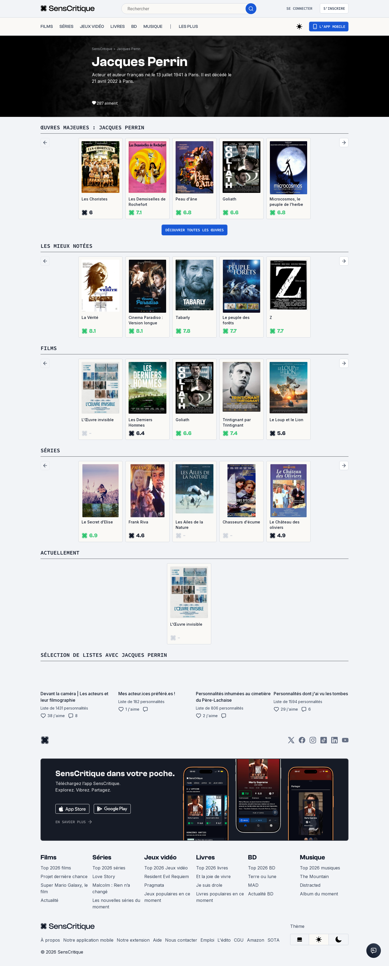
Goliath (229, 199)
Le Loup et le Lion (286, 419)
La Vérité (90, 317)
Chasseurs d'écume (241, 522)
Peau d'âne (186, 199)
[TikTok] (323, 742)
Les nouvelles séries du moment (116, 903)
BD (252, 857)
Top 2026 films (56, 868)
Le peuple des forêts (236, 320)
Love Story (103, 876)
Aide (157, 940)
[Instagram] (313, 742)
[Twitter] (291, 742)
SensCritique (102, 49)
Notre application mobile (88, 940)
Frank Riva (138, 522)
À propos (50, 940)
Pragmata (154, 885)
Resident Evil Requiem (166, 876)
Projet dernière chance (64, 876)
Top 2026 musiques (320, 868)
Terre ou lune (262, 876)
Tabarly (183, 317)
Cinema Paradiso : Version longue (146, 320)
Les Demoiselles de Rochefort (147, 202)
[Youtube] (345, 742)
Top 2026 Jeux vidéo (166, 868)
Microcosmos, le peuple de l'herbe (286, 202)
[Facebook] (302, 742)
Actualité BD (260, 893)
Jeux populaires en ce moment (167, 897)
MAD (253, 885)
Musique (312, 857)
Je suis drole (209, 885)
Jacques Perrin (128, 49)
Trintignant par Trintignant (237, 422)
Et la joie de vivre (213, 876)
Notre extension (133, 940)
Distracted (310, 885)
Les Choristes (95, 199)
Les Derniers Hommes (140, 422)
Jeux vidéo (160, 857)
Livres (205, 857)
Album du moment (319, 893)
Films (48, 857)
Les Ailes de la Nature (189, 525)
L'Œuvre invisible (98, 419)
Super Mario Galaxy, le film (64, 888)
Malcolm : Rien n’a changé (111, 888)
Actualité (49, 900)
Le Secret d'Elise (97, 522)
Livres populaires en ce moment (220, 897)
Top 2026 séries (108, 868)
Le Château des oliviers (285, 525)
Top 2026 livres (212, 868)
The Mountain (314, 876)
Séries (101, 857)
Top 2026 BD (261, 868)
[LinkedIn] (334, 742)
